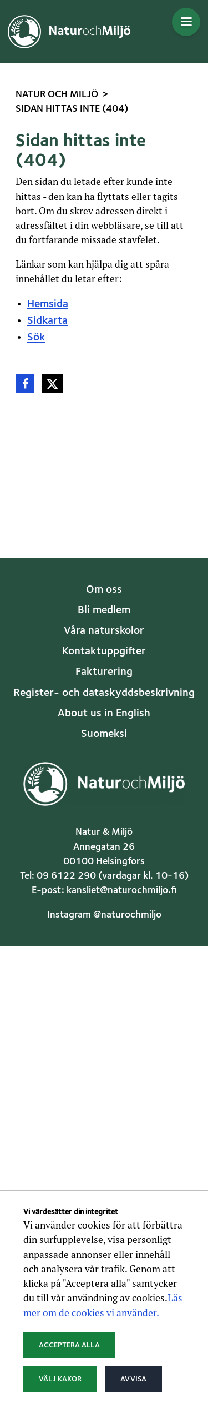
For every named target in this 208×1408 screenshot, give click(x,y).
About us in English (104, 713)
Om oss (104, 589)
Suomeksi (104, 734)
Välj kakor (60, 1379)
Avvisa (133, 1379)
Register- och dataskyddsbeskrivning (104, 693)
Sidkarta (47, 321)
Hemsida (47, 304)
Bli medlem (104, 610)
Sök (36, 337)
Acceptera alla (69, 1345)
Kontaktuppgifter (104, 651)
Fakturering (104, 672)
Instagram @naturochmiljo (104, 915)
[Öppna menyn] (186, 22)
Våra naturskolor (104, 631)
